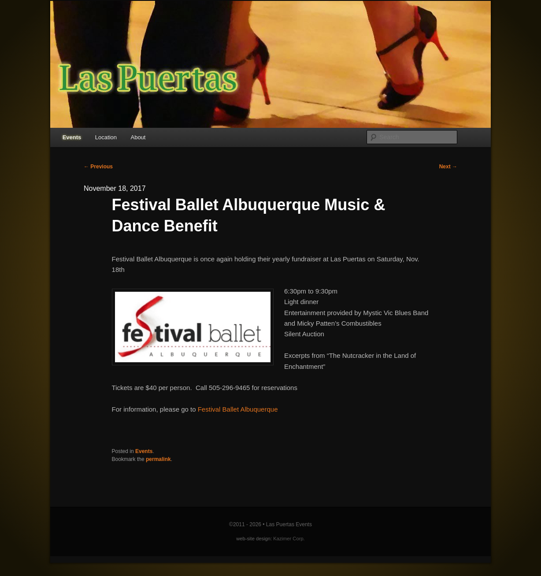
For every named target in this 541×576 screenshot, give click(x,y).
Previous (98, 167)
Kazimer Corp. (289, 538)
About (137, 137)
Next (448, 167)
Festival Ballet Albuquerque (238, 409)
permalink (158, 459)
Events (72, 137)
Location (106, 137)
